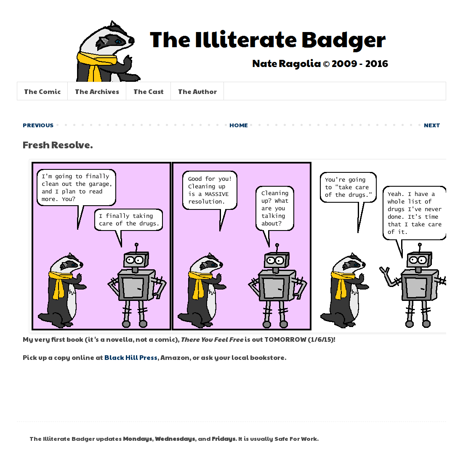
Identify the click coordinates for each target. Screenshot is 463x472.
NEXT (432, 125)
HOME (238, 125)
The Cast (148, 91)
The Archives (97, 91)
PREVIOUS (38, 125)
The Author (197, 91)
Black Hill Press (130, 357)
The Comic (42, 91)
